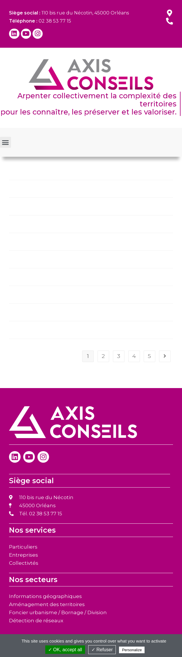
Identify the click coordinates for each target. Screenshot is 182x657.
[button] (5, 142)
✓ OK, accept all (65, 649)
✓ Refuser (102, 649)
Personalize (132, 650)
